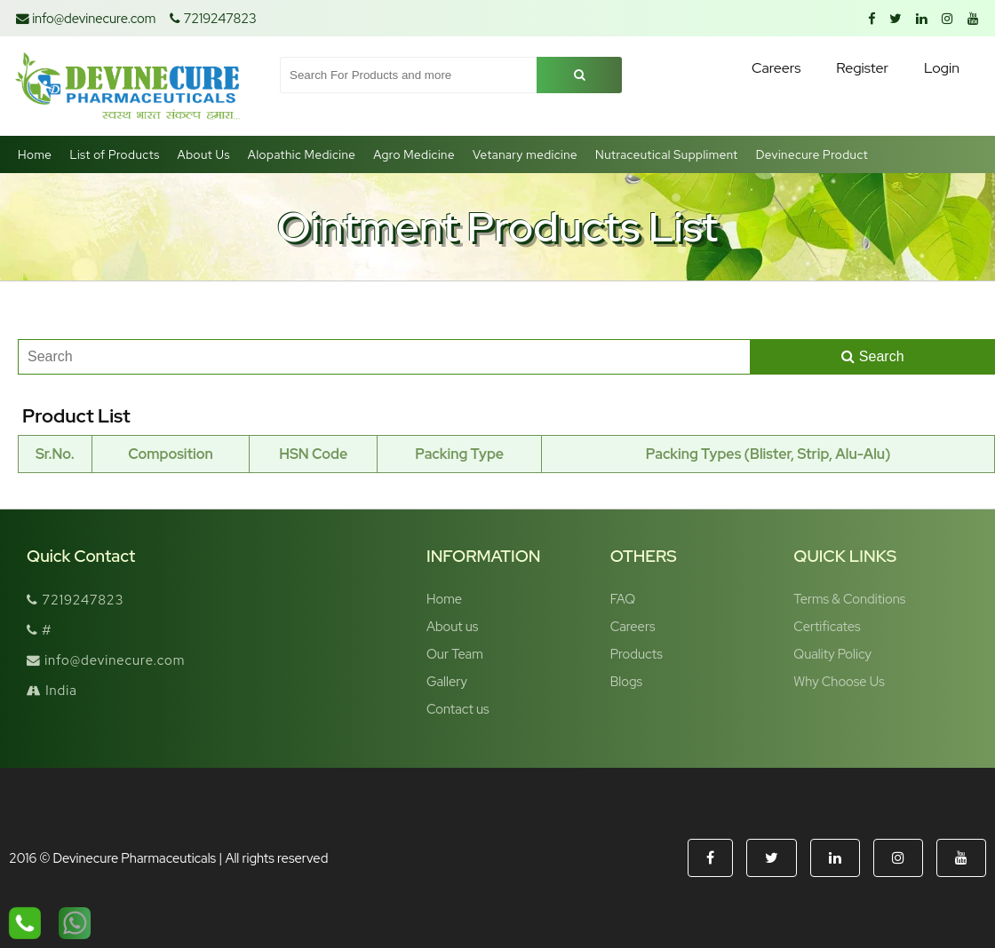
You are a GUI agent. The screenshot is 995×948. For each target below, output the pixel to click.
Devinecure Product (812, 154)
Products (636, 653)
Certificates (826, 626)
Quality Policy (832, 653)
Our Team (454, 653)
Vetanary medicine (525, 154)
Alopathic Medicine (301, 154)
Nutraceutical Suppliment (666, 154)
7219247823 (213, 18)
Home (35, 154)
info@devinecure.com (85, 18)
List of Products (114, 154)
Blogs (626, 681)
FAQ (622, 598)
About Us (204, 154)
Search (872, 356)
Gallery (446, 681)
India (52, 690)
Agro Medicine (414, 154)
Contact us (458, 708)
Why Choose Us (838, 681)
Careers (633, 626)
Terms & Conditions (849, 598)
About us (452, 626)
